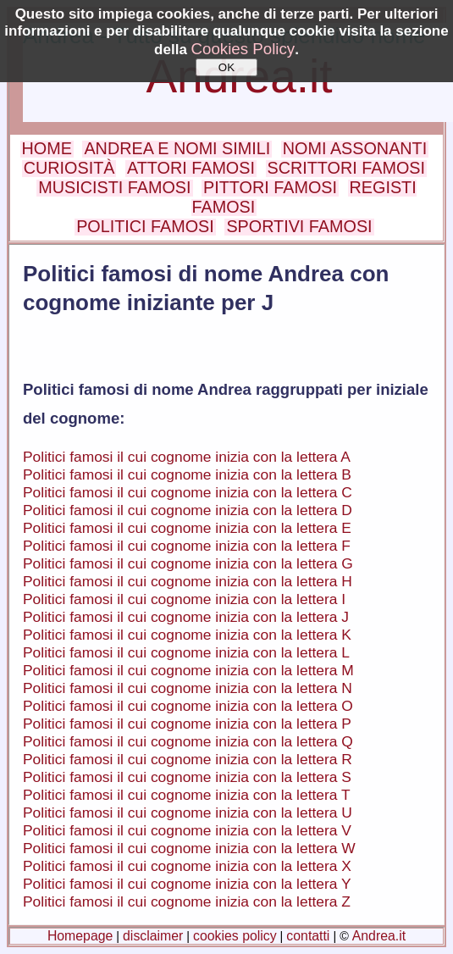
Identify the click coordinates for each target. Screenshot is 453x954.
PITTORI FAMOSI (270, 187)
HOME (47, 148)
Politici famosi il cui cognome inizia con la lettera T (187, 794)
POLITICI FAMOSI (145, 226)
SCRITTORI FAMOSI (346, 167)
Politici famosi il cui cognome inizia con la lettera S (187, 776)
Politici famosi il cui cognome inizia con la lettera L (186, 652)
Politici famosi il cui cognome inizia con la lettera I (184, 599)
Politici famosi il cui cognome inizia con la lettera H (187, 581)
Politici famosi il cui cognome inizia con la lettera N (187, 687)
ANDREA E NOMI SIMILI (177, 148)
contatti (307, 936)
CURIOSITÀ (69, 167)
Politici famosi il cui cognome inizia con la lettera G (188, 563)
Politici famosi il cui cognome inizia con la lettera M (188, 670)
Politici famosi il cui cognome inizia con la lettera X (187, 865)
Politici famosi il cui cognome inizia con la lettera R (187, 759)
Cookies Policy (243, 49)
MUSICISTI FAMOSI (114, 187)
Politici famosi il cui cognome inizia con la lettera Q (188, 741)
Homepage (80, 936)
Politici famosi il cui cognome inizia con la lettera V (187, 830)
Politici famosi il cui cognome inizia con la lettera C (187, 492)
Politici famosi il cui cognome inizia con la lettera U (187, 812)
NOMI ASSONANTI (355, 148)
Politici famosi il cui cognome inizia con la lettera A (187, 456)
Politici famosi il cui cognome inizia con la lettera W (189, 848)
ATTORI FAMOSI (191, 167)
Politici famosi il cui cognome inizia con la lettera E (187, 527)
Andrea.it (379, 936)
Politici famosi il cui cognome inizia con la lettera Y (187, 883)
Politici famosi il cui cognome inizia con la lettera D (187, 510)
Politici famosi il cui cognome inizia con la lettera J (186, 616)
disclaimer (153, 936)
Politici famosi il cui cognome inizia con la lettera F (187, 545)
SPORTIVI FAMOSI (299, 226)
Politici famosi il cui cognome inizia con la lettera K (187, 634)
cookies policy (235, 936)
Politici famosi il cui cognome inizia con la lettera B (187, 474)
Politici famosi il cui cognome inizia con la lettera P (187, 723)
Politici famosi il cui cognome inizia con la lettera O (188, 705)
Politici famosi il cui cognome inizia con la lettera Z (187, 901)
